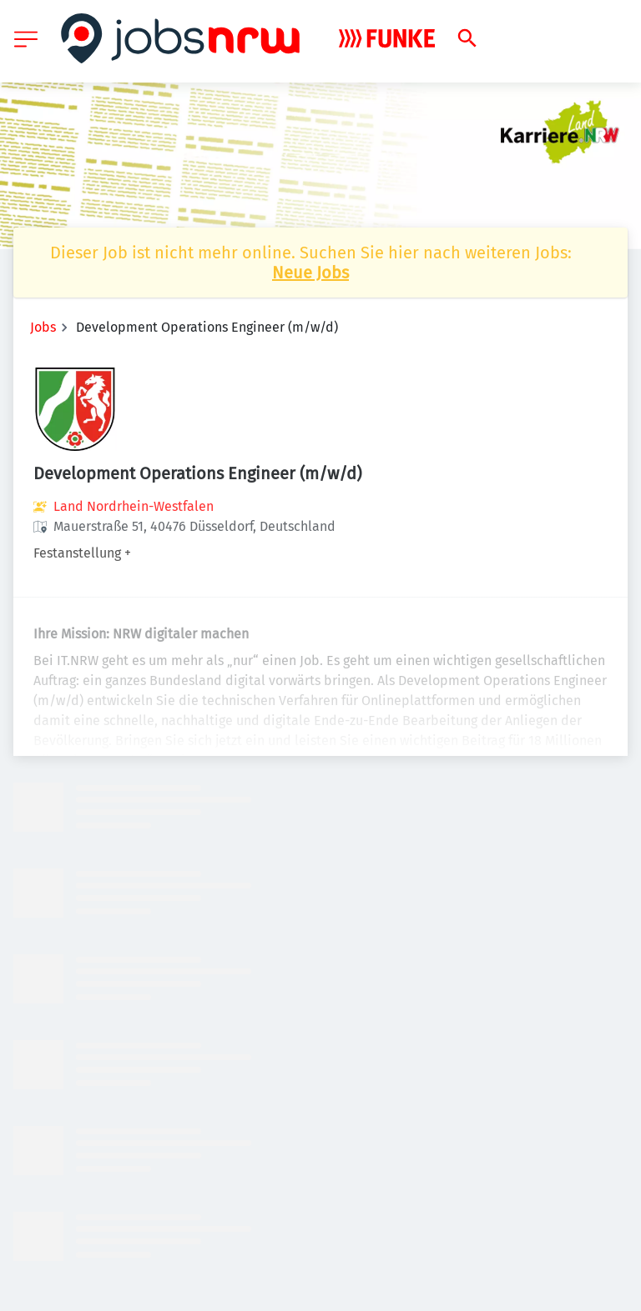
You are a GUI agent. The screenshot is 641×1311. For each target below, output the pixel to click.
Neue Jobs (310, 273)
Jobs (43, 327)
